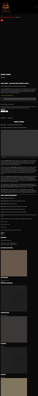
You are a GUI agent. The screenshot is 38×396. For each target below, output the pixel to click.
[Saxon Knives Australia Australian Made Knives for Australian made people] (6, 7)
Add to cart (20, 82)
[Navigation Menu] (36, 7)
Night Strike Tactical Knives (9, 17)
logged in (8, 228)
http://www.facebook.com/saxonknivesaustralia (11, 213)
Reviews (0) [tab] (10, 101)
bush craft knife (26, 90)
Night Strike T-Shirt (5, 208)
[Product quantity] (2, 83)
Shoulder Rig (3, 211)
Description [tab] (3, 101)
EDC (30, 90)
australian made (12, 90)
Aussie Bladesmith (6, 90)
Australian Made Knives (19, 90)
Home (2, 17)
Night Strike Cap (4, 205)
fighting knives (34, 90)
